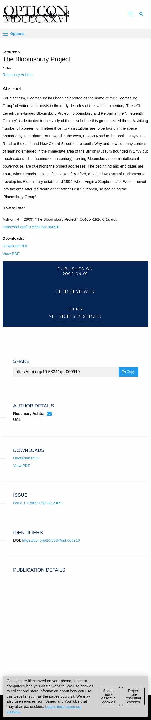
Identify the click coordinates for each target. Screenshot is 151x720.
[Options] (5, 34)
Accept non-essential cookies (108, 696)
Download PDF (15, 246)
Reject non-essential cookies (133, 696)
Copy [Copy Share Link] (128, 372)
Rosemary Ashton (18, 75)
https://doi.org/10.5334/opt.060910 (31, 227)
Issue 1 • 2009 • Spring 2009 (37, 503)
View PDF (11, 253)
